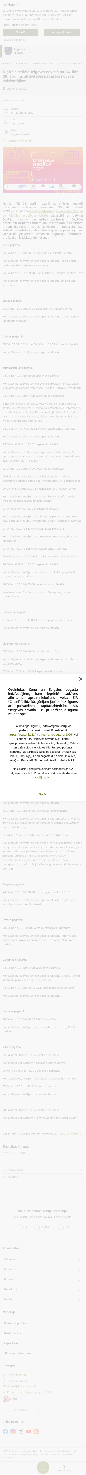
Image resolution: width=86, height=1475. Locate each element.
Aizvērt (43, 794)
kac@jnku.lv (42, 777)
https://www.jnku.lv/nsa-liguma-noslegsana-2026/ (40, 734)
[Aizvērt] (80, 679)
